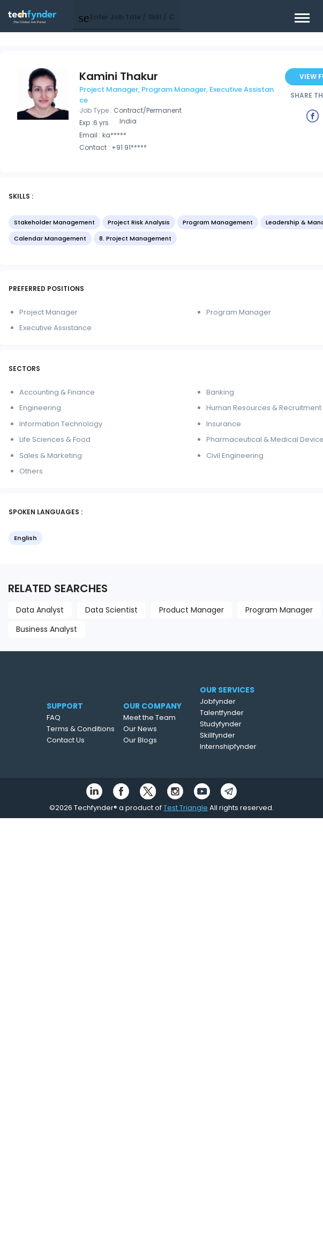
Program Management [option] (217, 222)
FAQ (54, 717)
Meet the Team (149, 717)
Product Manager (191, 609)
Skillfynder (217, 735)
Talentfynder (222, 713)
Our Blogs (140, 740)
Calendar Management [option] (50, 238)
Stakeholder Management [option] (54, 222)
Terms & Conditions (81, 729)
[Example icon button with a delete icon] (312, 115)
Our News (140, 729)
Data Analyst (40, 609)
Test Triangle (185, 808)
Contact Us (66, 740)
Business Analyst (46, 629)
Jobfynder (218, 701)
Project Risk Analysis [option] (138, 222)
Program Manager (279, 609)
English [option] (25, 538)
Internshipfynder (228, 746)
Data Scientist (111, 609)
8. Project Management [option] (135, 238)
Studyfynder (221, 724)
